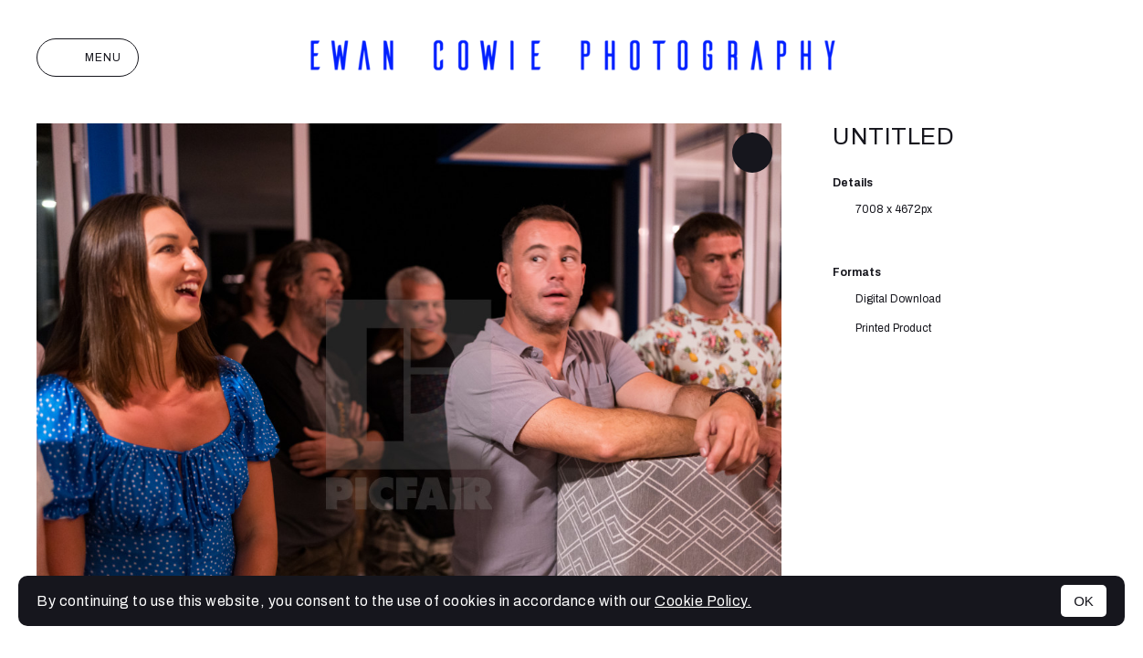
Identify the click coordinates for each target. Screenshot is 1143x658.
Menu (87, 58)
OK (1084, 601)
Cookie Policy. (703, 601)
